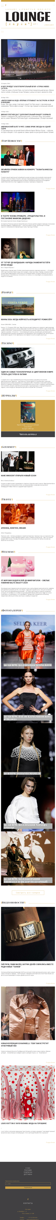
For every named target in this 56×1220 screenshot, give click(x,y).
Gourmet (8, 446)
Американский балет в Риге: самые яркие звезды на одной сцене (25, 128)
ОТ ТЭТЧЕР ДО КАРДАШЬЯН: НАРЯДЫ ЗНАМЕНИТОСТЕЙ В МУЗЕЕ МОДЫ (25, 263)
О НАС (28, 1168)
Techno (7, 343)
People (7, 292)
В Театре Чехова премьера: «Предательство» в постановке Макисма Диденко (23, 217)
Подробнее (50, 188)
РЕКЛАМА (28, 1170)
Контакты (28, 1203)
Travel (6, 499)
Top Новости (11, 140)
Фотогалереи (11, 610)
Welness (8, 551)
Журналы (8, 395)
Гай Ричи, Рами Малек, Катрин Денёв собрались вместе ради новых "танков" (27, 965)
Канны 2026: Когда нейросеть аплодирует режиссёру (26, 319)
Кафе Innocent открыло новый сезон (18, 475)
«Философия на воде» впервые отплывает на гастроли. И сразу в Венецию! (27, 101)
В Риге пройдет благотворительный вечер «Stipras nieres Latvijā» (25, 87)
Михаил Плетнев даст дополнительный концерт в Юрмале (26, 115)
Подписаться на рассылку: (12, 1181)
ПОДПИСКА (28, 1172)
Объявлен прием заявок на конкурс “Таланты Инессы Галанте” (26, 170)
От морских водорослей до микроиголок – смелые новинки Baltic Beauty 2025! (25, 581)
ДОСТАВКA (28, 1174)
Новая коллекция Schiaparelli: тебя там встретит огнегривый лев (25, 1044)
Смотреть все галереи (28, 892)
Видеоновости (13, 902)
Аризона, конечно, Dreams (13, 528)
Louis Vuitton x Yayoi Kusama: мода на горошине (24, 1123)
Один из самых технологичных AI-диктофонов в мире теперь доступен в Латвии (27, 373)
